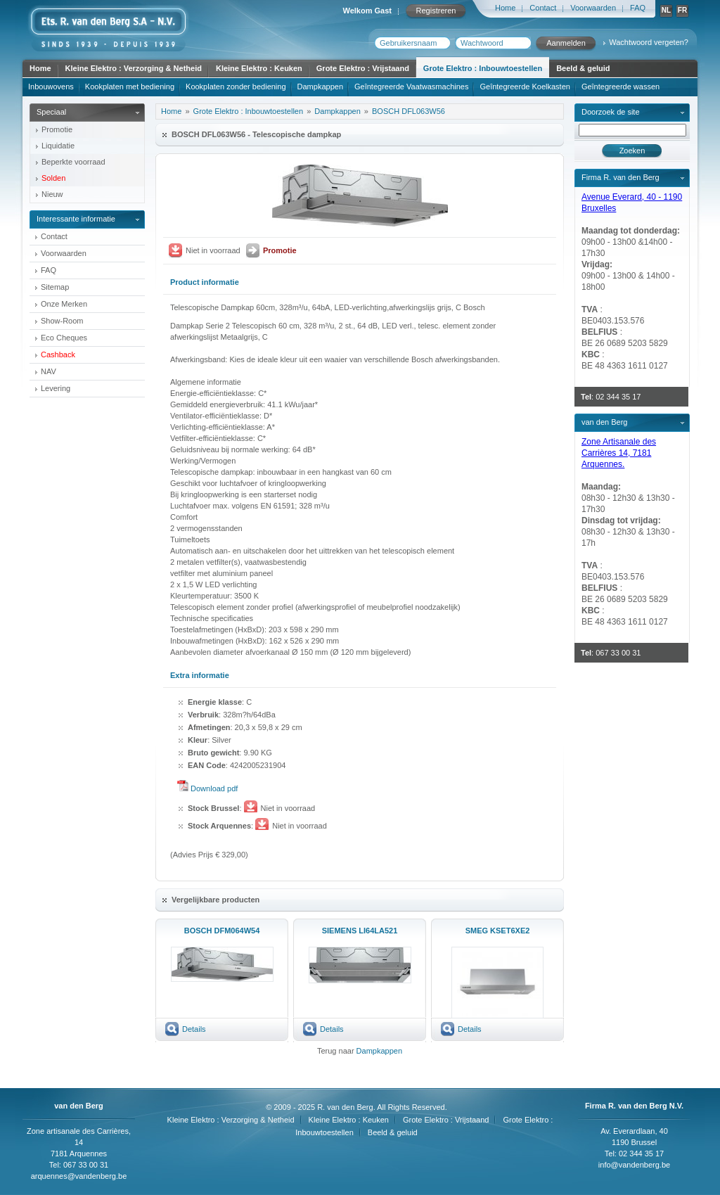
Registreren (436, 10)
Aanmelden (566, 43)
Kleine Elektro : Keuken (259, 68)
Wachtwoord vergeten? (648, 42)
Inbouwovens (51, 86)
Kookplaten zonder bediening (236, 86)
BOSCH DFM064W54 (222, 930)
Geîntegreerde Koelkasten (525, 86)
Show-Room (62, 321)
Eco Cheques (64, 337)
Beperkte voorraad (73, 162)
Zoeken (632, 150)
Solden (53, 178)
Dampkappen (320, 86)
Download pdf (214, 788)
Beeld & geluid (583, 68)
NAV (48, 371)
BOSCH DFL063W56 (408, 111)
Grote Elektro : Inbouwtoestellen (482, 68)
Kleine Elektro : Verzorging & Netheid (133, 68)
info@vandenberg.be (634, 1165)
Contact (542, 8)
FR (682, 10)
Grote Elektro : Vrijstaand (362, 68)
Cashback (58, 354)
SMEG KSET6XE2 (497, 930)
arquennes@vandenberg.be (79, 1176)
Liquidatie (58, 145)
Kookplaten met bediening (129, 86)
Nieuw (52, 194)
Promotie (56, 129)
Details (194, 1029)
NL (666, 10)
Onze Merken (64, 304)
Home (505, 8)
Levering (55, 388)
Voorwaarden (593, 8)
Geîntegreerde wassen (620, 86)
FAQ (637, 8)
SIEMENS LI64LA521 (360, 930)
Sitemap (55, 287)
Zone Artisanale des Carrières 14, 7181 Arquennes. (618, 453)
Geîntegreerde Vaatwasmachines (411, 86)
